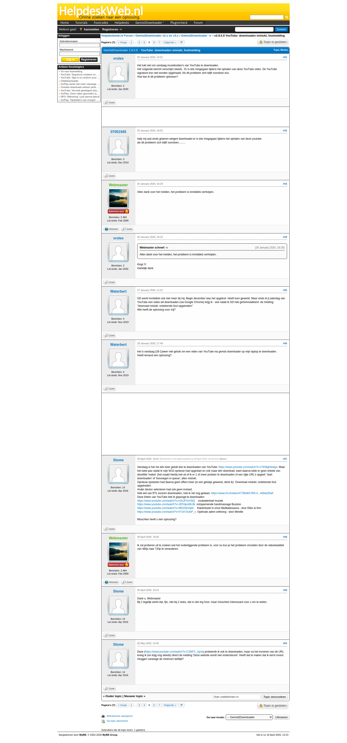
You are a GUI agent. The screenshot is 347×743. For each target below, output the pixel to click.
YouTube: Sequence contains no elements (83, 74)
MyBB (82, 734)
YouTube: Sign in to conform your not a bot (83, 77)
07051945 (118, 132)
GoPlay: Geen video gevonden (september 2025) (87, 93)
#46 (285, 343)
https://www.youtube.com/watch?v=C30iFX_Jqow (174, 651)
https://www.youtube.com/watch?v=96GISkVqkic (165, 508)
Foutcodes (101, 22)
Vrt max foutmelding (71, 71)
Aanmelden (91, 29)
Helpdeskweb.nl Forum (117, 35)
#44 (285, 237)
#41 (285, 57)
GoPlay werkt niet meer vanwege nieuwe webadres (88, 84)
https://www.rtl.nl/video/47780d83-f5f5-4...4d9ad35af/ (242, 493)
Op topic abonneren (117, 721)
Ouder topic (114, 696)
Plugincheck (178, 22)
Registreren (110, 29)
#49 (285, 590)
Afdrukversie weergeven (120, 716)
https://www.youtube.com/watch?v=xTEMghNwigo (248, 467)
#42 (285, 130)
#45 (285, 290)
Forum (198, 22)
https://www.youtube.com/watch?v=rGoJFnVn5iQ (166, 500)
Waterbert (118, 291)
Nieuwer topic (133, 696)
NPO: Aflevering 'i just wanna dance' (80, 96)
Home (64, 22)
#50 (285, 643)
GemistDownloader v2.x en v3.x (157, 35)
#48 (285, 537)
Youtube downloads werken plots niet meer (83, 87)
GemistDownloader (149, 22)
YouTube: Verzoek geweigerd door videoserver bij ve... (90, 90)
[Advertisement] (79, 173)
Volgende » (170, 42)
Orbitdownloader (69, 81)
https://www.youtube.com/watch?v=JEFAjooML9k (166, 504)
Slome (118, 460)
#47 (285, 459)
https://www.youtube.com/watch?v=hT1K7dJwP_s (166, 511)
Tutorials (81, 22)
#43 (285, 183)
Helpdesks (122, 22)
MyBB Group (109, 734)
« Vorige (122, 42)
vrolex (118, 58)
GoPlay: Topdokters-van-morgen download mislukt (87, 100)
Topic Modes (281, 50)
